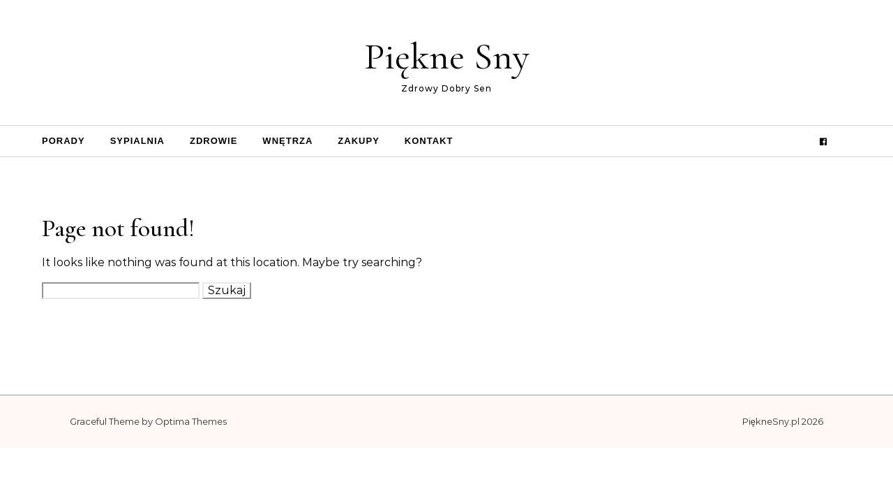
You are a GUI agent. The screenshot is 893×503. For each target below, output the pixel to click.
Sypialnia (137, 141)
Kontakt (429, 141)
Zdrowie (213, 141)
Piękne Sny (447, 56)
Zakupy (358, 141)
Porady (63, 141)
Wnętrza (287, 141)
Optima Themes (191, 421)
